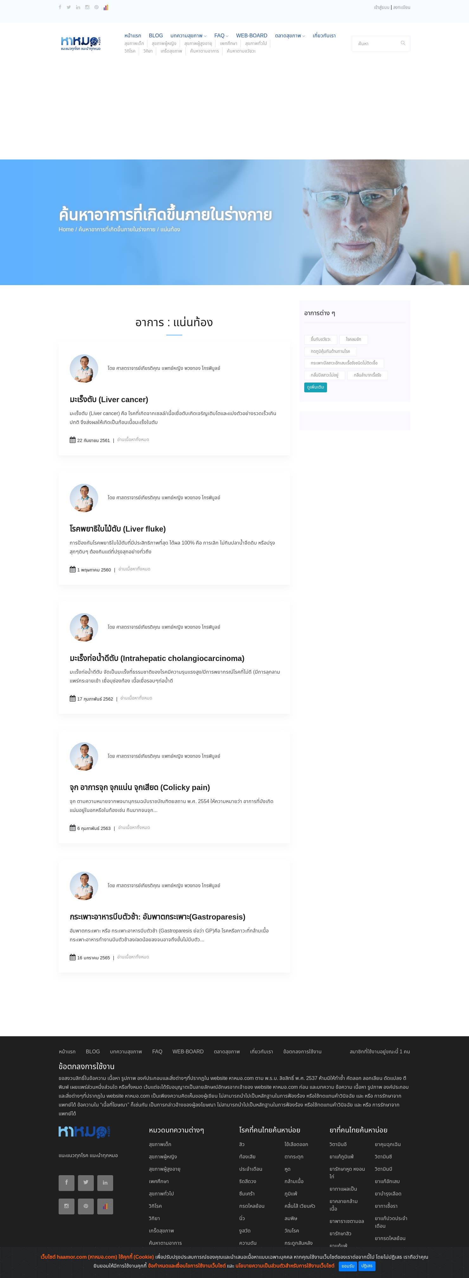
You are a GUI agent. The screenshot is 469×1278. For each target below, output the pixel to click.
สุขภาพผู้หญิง (164, 44)
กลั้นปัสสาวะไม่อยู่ (324, 375)
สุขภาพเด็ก (134, 44)
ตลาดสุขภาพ (290, 36)
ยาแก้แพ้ (338, 1246)
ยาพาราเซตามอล (347, 1221)
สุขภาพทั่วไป (256, 44)
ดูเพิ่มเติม (315, 387)
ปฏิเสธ (367, 1266)
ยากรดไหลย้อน (390, 1238)
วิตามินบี (383, 1169)
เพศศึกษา (228, 44)
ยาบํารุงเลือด (388, 1194)
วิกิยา (148, 51)
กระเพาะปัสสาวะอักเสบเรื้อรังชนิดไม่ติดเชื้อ (344, 363)
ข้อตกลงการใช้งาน (302, 1052)
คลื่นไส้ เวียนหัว (300, 1206)
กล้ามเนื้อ (294, 1181)
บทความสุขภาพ (188, 36)
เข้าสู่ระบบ (381, 8)
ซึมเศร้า (247, 1194)
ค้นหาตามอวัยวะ (241, 51)
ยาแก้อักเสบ (387, 1181)
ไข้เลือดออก (296, 1144)
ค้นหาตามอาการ (204, 51)
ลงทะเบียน (401, 8)
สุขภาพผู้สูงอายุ (198, 44)
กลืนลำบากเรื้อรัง (367, 375)
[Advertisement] (234, 112)
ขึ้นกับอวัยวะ (321, 340)
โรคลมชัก (353, 340)
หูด (288, 1169)
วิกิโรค (130, 51)
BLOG (156, 36)
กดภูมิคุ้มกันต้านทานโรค (330, 352)
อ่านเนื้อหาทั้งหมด (133, 440)
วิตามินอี (338, 1144)
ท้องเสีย (247, 1157)
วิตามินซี (383, 1157)
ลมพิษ (291, 1218)
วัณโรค (292, 1231)
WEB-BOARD (251, 36)
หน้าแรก (133, 36)
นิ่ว (242, 1218)
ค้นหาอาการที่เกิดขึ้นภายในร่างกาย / (119, 230)
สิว (242, 1144)
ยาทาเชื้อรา (386, 1206)
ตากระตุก (294, 1157)
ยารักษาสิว (340, 1233)
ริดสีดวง (247, 1181)
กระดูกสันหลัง (299, 1243)
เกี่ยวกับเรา (324, 36)
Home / (68, 230)
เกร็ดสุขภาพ (171, 51)
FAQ (221, 36)
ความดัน (248, 1243)
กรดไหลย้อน (252, 1206)
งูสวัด (245, 1231)
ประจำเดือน (250, 1169)
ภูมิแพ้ (291, 1194)
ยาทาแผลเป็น (343, 1189)
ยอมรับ (348, 1266)
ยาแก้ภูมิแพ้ (342, 1157)
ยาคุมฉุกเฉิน (388, 1144)
